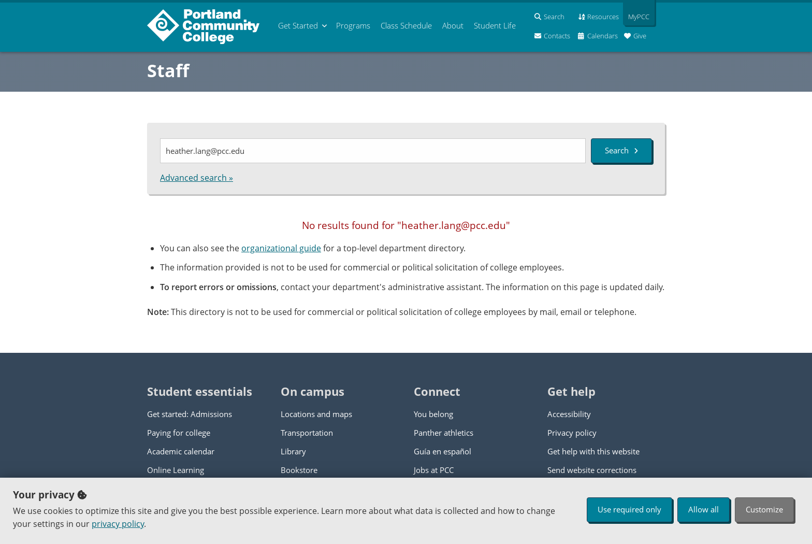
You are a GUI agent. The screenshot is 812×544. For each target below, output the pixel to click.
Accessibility (569, 414)
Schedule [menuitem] (406, 25)
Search (621, 150)
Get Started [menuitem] (298, 25)
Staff (168, 70)
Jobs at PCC (434, 470)
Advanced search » (196, 177)
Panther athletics (443, 432)
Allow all (703, 509)
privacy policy (118, 523)
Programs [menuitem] (353, 25)
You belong (433, 414)
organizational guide (281, 248)
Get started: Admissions (189, 414)
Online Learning (175, 470)
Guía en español (442, 451)
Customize (764, 509)
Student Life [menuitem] (495, 25)
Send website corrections (591, 470)
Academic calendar (180, 451)
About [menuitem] (452, 25)
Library (293, 451)
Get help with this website (593, 451)
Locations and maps (316, 414)
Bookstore (299, 470)
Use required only (629, 509)
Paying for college (178, 432)
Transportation (307, 432)
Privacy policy (572, 432)
